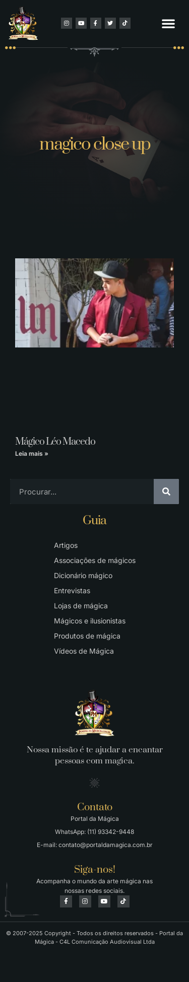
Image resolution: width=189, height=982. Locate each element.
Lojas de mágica (81, 605)
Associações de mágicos (95, 560)
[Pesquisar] (166, 491)
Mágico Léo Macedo (55, 442)
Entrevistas (72, 590)
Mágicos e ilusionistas (89, 620)
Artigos (66, 545)
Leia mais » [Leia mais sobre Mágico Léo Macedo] (31, 453)
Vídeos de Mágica (84, 651)
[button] (168, 23)
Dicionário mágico (83, 575)
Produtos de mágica (87, 636)
